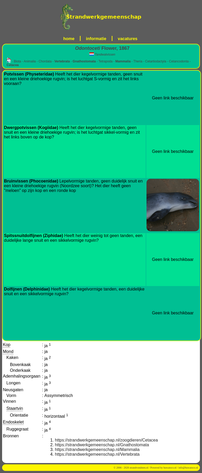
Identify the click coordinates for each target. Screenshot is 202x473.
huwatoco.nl (170, 467)
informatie (96, 38)
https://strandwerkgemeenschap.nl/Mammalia (97, 449)
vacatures (128, 38)
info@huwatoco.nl (188, 467)
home (69, 38)
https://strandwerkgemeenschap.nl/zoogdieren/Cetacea (106, 440)
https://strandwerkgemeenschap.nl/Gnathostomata (102, 445)
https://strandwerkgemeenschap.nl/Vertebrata (97, 454)
